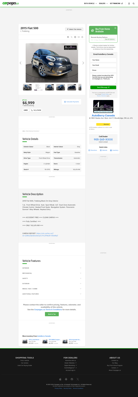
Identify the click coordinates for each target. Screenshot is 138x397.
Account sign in (70, 370)
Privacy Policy (105, 94)
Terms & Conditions (78, 388)
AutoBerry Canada (44, 336)
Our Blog (114, 363)
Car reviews (24, 363)
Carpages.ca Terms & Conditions (48, 309)
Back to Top (52, 314)
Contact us (114, 360)
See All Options (109, 39)
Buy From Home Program (114, 365)
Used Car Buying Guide (25, 365)
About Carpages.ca (115, 370)
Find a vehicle (24, 360)
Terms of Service (101, 96)
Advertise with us (70, 360)
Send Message (103, 87)
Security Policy (68, 388)
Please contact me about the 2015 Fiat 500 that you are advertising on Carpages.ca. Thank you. (103, 79)
